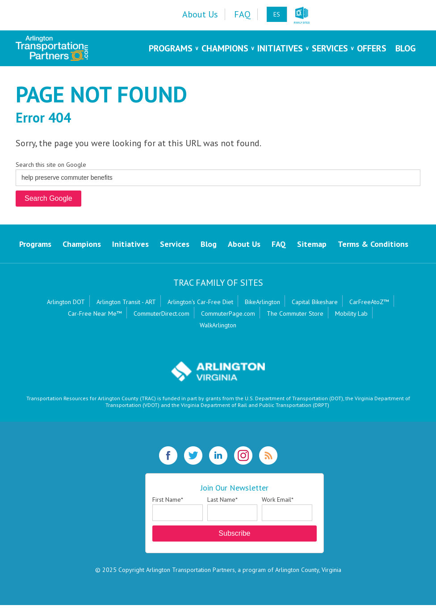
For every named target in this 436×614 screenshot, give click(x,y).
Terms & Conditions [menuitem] (373, 244)
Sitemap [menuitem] (312, 244)
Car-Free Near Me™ (95, 313)
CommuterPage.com (228, 313)
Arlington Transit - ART (126, 302)
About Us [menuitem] (200, 14)
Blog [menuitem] (405, 48)
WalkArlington (218, 325)
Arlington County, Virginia (308, 570)
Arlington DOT (66, 302)
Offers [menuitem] (371, 48)
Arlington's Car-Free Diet (200, 302)
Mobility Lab (351, 313)
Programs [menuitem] (171, 48)
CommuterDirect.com (161, 313)
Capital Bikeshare (315, 302)
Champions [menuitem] (224, 48)
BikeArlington (262, 302)
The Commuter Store (295, 313)
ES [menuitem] (276, 14)
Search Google (48, 198)
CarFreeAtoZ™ (369, 302)
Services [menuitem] (330, 48)
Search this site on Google (51, 165)
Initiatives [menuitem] (280, 48)
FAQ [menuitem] (242, 14)
